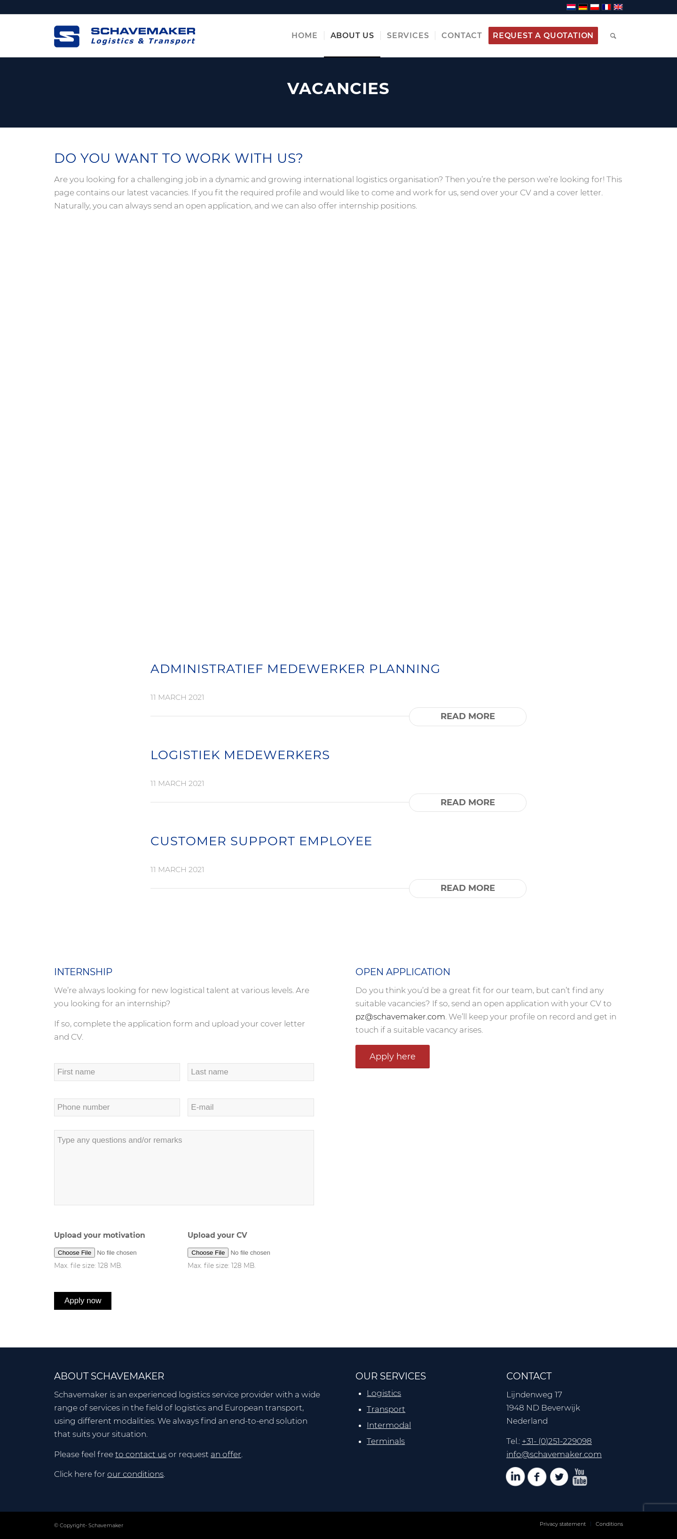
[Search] (613, 36)
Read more (468, 716)
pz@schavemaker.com (400, 1016)
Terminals (386, 1441)
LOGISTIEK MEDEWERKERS (240, 754)
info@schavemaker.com (554, 1454)
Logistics (384, 1393)
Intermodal (389, 1425)
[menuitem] (304, 36)
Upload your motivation (99, 1235)
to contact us (140, 1454)
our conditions (135, 1474)
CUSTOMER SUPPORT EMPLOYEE (261, 841)
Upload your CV (217, 1235)
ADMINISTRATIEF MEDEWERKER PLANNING (295, 668)
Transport (386, 1409)
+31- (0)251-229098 (557, 1441)
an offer (226, 1454)
